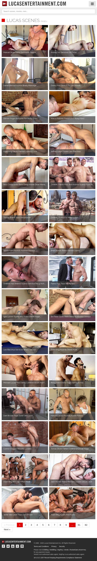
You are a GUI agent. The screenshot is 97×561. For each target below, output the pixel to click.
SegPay (60, 550)
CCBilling (45, 550)
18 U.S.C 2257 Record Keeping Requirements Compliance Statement (58, 558)
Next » (7, 529)
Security (62, 546)
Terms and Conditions (41, 546)
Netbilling (53, 550)
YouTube (13, 546)
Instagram (22, 546)
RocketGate (78, 550)
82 (86, 525)
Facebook (3, 546)
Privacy (54, 546)
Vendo (66, 550)
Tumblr (17, 546)
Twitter (8, 546)
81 (79, 525)
